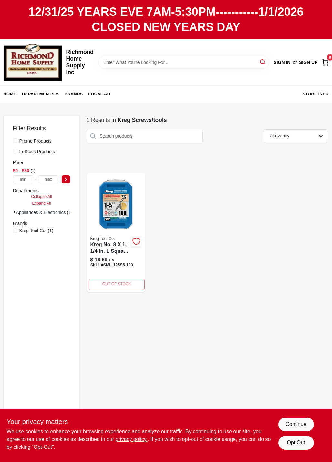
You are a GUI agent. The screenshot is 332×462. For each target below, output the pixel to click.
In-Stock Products (37, 151)
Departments (38, 94)
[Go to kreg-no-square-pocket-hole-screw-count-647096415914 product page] (116, 232)
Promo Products (35, 141)
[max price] (48, 179)
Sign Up (308, 62)
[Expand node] (14, 212)
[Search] (263, 61)
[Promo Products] (15, 140)
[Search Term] (183, 62)
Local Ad (99, 94)
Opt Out (296, 442)
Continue (295, 424)
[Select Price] (66, 179)
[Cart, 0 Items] (325, 62)
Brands (74, 94)
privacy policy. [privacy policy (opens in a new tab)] (132, 439)
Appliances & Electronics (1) (44, 212)
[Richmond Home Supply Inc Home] (33, 62)
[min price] (23, 179)
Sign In (282, 62)
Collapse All (41, 196)
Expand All (41, 203)
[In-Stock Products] (15, 151)
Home (10, 94)
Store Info (315, 94)
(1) (36, 230)
